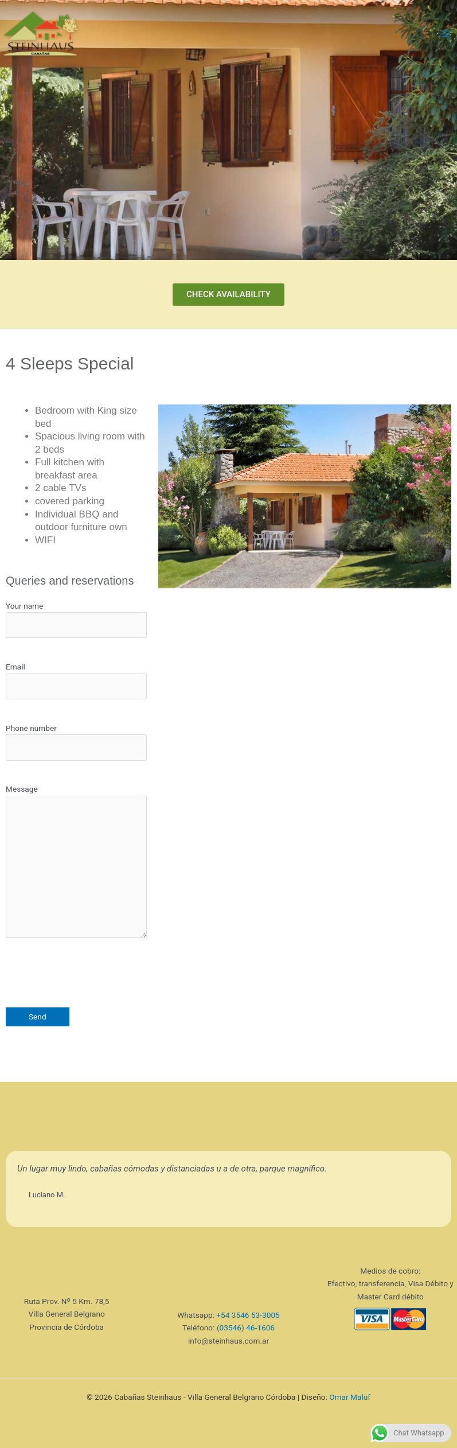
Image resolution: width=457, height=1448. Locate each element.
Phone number (76, 742)
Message (76, 862)
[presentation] (93, 973)
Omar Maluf (349, 1397)
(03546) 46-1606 (246, 1327)
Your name (76, 620)
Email (76, 680)
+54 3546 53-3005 (248, 1314)
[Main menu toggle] (446, 34)
